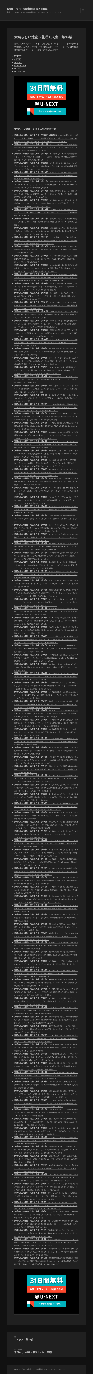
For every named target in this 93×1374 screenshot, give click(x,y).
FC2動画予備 (19, 71)
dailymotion (20, 65)
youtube (18, 62)
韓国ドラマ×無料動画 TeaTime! (27, 9)
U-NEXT (17, 56)
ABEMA (17, 59)
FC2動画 (17, 68)
